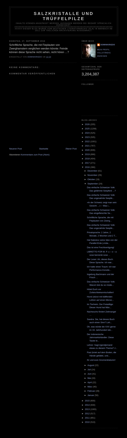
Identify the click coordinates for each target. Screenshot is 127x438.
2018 (87, 158)
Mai (90, 378)
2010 (87, 422)
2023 (87, 137)
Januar (91, 395)
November (93, 175)
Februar (92, 391)
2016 (87, 167)
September (93, 183)
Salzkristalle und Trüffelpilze (64, 16)
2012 (87, 413)
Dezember (93, 171)
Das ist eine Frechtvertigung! (100, 247)
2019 (87, 154)
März (90, 386)
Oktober (92, 179)
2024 (87, 133)
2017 (87, 163)
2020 (87, 150)
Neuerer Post (15, 148)
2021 (87, 146)
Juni (90, 374)
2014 (87, 405)
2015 (87, 400)
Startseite (43, 148)
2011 (87, 418)
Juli (89, 369)
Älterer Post (71, 148)
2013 (87, 409)
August (91, 365)
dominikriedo (108, 45)
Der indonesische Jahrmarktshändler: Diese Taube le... (100, 337)
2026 (87, 124)
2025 (87, 128)
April (90, 382)
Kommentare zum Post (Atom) (35, 154)
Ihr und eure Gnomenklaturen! (101, 360)
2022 (87, 141)
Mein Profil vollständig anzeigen (104, 53)
